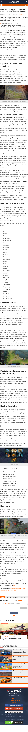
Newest (20, 600)
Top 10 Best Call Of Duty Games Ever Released (11, 25)
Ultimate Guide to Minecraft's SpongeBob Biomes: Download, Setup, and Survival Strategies (19, 665)
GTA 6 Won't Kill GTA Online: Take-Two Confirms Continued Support (19, 658)
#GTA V (11, 5)
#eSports (22, 597)
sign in (7, 603)
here (14, 585)
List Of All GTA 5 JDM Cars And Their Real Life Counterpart (19, 678)
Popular (25, 600)
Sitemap (14, 702)
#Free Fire (17, 5)
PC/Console (22, 14)
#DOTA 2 (9, 597)
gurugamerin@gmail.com (14, 695)
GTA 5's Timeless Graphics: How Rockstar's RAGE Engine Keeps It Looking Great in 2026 (19, 651)
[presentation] (5, 597)
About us (14, 698)
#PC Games (15, 597)
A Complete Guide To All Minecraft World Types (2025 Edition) (18, 672)
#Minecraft (6, 5)
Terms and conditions (14, 700)
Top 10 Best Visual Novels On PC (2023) (9, 23)
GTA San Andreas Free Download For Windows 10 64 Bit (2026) (11, 639)
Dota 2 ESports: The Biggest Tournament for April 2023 (13, 26)
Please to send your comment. (11, 603)
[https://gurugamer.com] (14, 690)
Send (24, 608)
